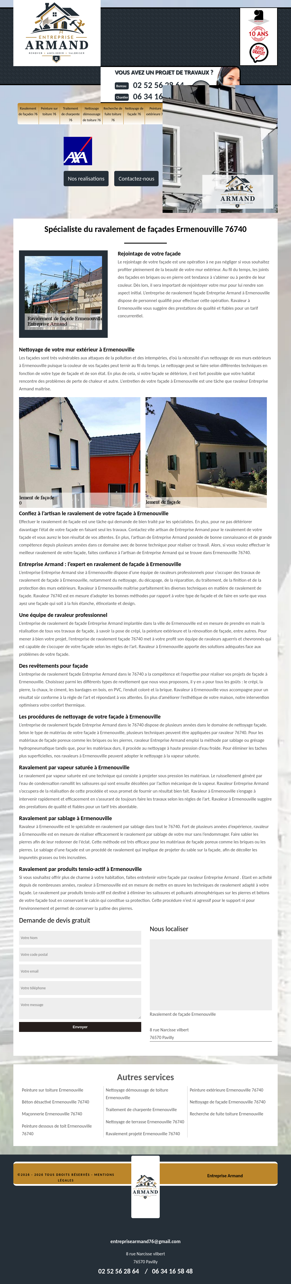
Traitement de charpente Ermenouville (141, 1109)
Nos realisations (86, 178)
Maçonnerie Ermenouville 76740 (52, 1114)
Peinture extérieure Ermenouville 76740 (226, 1090)
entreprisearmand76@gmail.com (146, 1241)
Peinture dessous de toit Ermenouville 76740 (57, 1129)
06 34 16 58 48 (172, 1271)
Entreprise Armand (225, 1175)
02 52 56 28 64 (118, 1271)
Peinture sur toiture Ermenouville (52, 1090)
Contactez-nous (136, 178)
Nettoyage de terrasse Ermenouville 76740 (145, 1121)
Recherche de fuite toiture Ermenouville (226, 1114)
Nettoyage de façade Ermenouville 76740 (227, 1102)
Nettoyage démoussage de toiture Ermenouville (137, 1093)
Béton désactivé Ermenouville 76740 (55, 1102)
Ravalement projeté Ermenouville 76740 (143, 1133)
